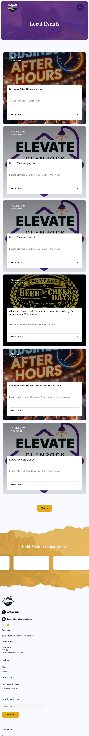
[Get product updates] (23, 707)
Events (4, 671)
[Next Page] (44, 508)
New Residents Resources (12, 684)
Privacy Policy (7, 729)
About (4, 667)
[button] (80, 7)
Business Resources (10, 688)
